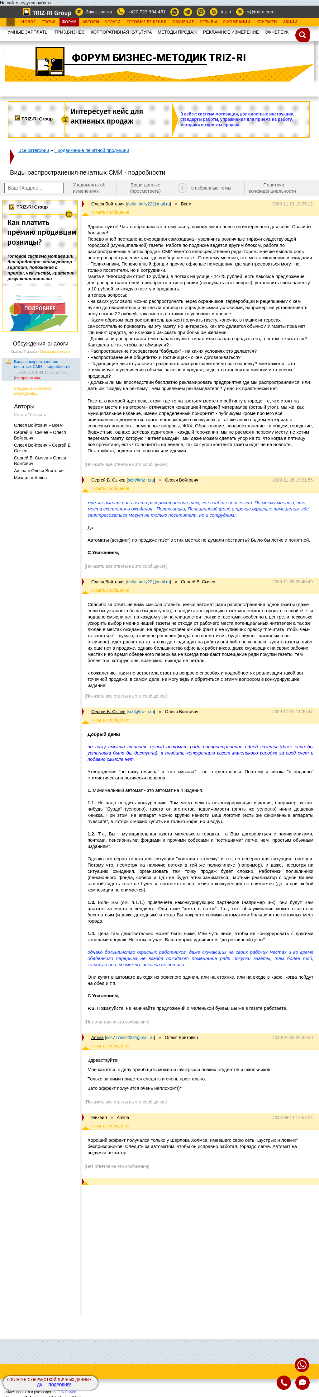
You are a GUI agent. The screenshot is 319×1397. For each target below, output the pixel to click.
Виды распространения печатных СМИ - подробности (42, 364)
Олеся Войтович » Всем (38, 425)
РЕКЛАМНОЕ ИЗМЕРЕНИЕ (231, 32)
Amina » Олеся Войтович (39, 470)
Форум (69, 22)
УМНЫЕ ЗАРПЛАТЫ (28, 32)
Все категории (33, 150)
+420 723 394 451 (146, 11)
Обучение (183, 22)
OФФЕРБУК (277, 32)
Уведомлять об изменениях (89, 188)
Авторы (91, 22)
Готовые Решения (146, 22)
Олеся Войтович (108, 203)
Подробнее (59, 1385)
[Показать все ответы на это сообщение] (126, 464)
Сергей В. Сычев (108, 479)
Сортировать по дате (55, 351)
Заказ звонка (99, 11)
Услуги (113, 22)
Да (39, 1385)
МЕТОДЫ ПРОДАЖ (177, 32)
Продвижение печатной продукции (91, 150)
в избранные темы (211, 187)
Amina (97, 1037)
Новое (28, 22)
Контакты (266, 22)
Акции (290, 22)
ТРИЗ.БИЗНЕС (70, 32)
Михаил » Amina (30, 477)
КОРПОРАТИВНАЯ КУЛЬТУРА (121, 32)
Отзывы (208, 22)
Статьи (48, 22)
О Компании (236, 22)
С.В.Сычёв (67, 1392)
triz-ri (226, 11)
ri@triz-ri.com (260, 11)
